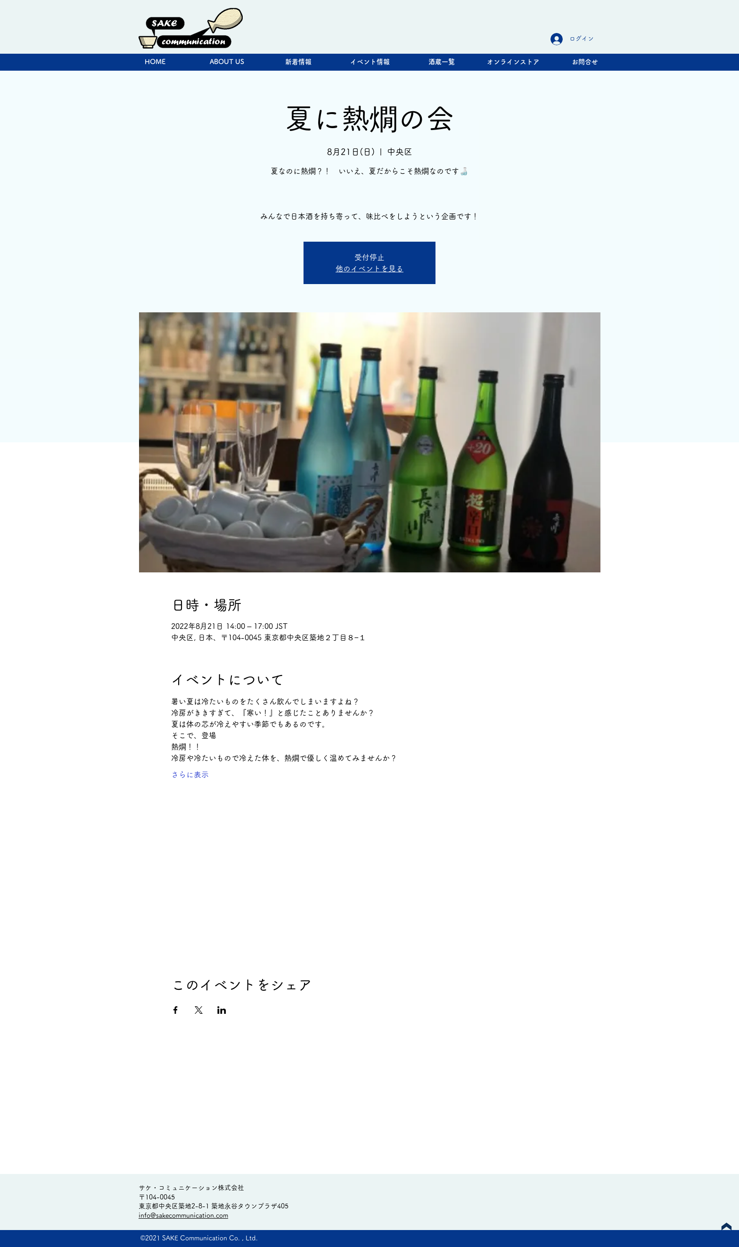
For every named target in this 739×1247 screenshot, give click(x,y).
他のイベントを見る (369, 268)
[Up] (726, 1226)
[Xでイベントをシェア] (198, 1010)
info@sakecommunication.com (183, 1215)
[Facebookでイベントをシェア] (175, 1010)
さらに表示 (190, 774)
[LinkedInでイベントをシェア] (221, 1010)
